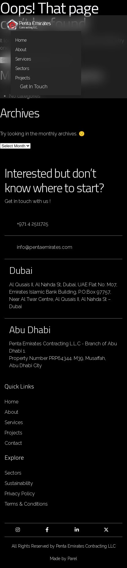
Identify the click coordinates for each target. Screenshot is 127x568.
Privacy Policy (20, 494)
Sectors (22, 68)
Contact (13, 443)
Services (23, 59)
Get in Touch (33, 86)
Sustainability (19, 483)
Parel (72, 558)
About (20, 49)
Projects (22, 77)
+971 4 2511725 (32, 224)
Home (21, 40)
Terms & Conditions (26, 504)
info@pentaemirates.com (44, 247)
